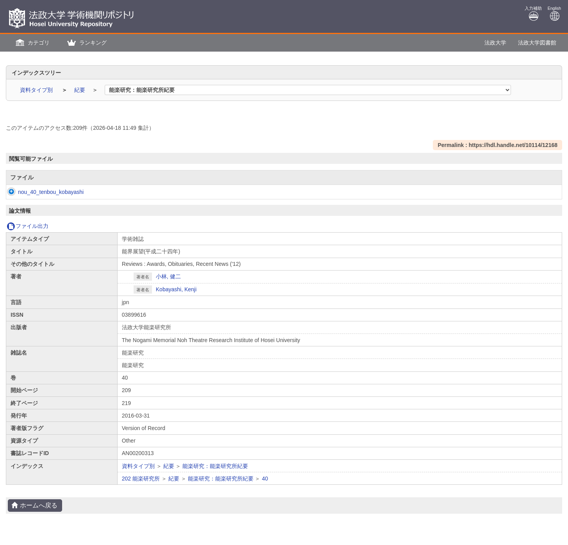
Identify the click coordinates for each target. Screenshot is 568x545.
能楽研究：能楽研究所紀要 (215, 466)
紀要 (80, 90)
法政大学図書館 (537, 42)
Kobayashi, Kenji (176, 289)
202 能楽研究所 (141, 478)
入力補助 (533, 13)
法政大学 (495, 42)
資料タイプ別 (37, 90)
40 (265, 478)
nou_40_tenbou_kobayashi (43, 192)
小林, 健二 (168, 276)
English (554, 13)
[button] (31, 43)
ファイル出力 (27, 226)
